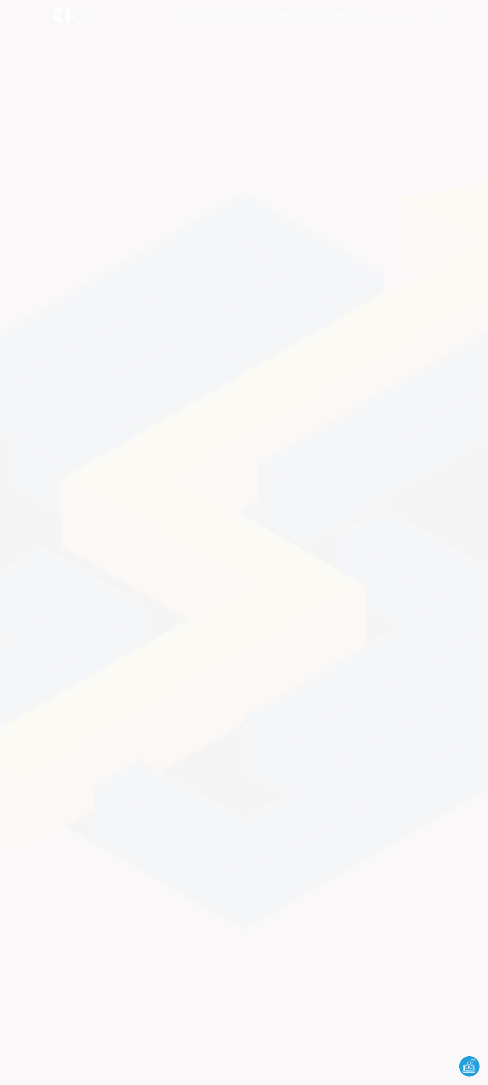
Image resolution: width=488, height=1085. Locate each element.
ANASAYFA (188, 15)
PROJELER (255, 15)
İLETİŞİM (379, 15)
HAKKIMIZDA (346, 15)
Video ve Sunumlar (300, 15)
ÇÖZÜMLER (221, 15)
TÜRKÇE (407, 15)
